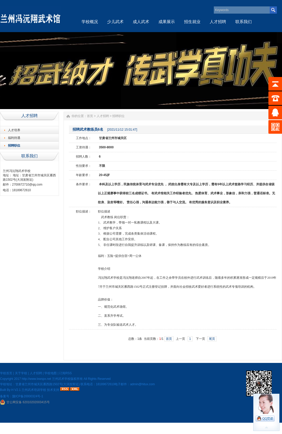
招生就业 (192, 22)
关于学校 (21, 373)
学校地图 (50, 373)
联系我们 (243, 22)
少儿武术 (115, 22)
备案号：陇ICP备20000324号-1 (21, 396)
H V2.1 (16, 390)
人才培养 (14, 130)
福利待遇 (14, 138)
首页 (90, 116)
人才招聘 (218, 22)
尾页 (212, 339)
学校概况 (90, 22)
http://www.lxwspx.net (36, 379)
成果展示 (166, 22)
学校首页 (6, 373)
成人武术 (141, 22)
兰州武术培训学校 (34, 390)
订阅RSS (65, 373)
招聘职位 (14, 145)
